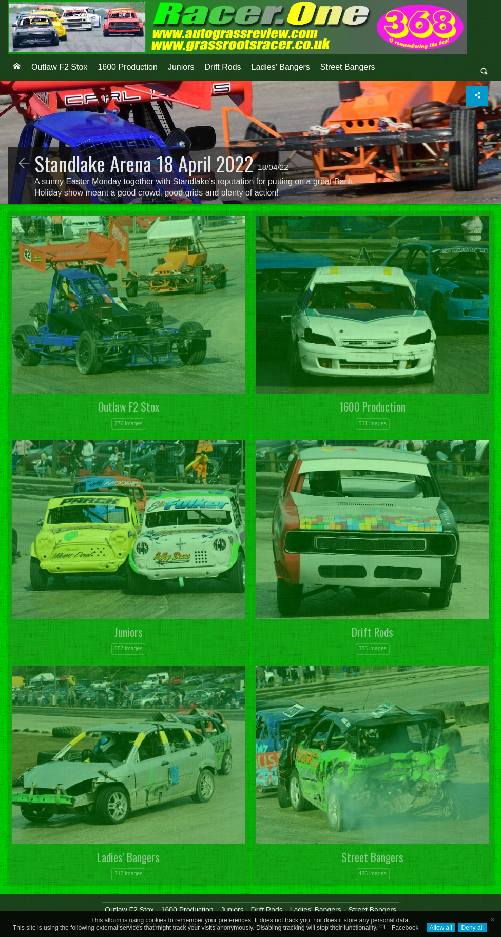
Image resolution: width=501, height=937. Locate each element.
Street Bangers (347, 67)
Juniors (181, 67)
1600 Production (128, 67)
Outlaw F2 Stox (59, 67)
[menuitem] (17, 67)
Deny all (472, 927)
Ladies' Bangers (281, 67)
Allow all (441, 927)
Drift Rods (222, 67)
